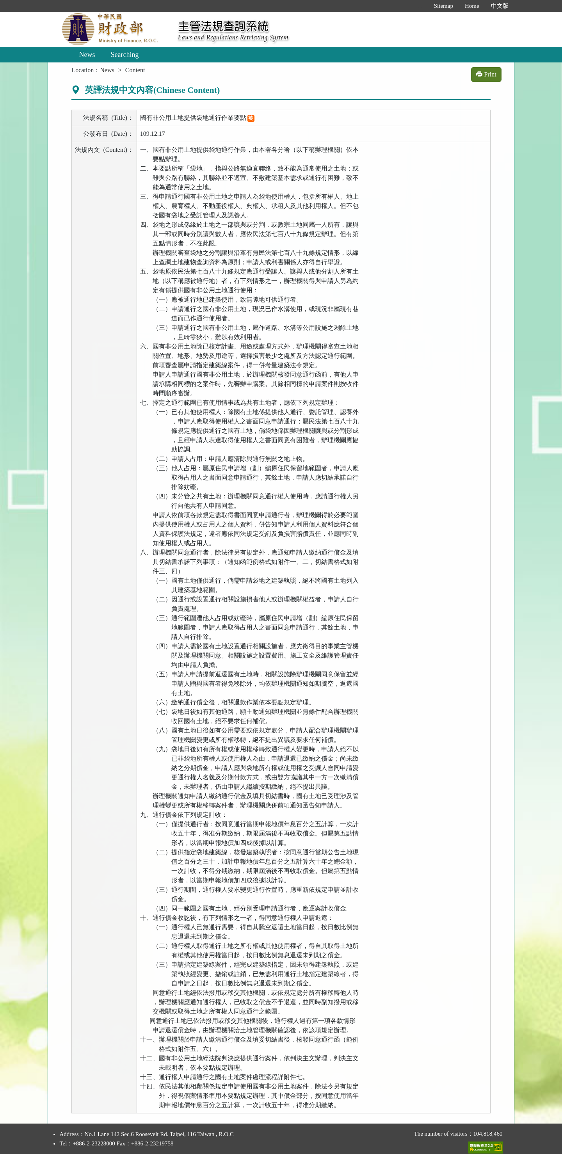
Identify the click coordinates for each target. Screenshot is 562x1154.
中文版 (500, 6)
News (87, 55)
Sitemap (443, 6)
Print (486, 74)
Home (472, 6)
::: (419, 6)
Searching (124, 55)
